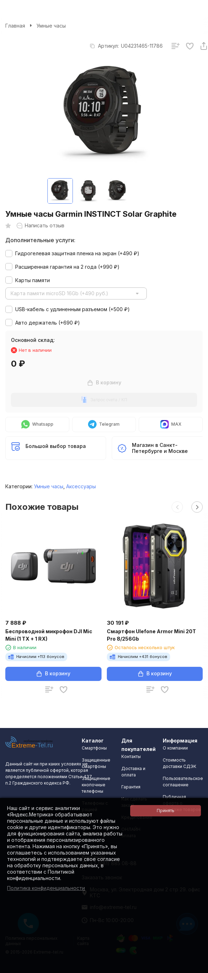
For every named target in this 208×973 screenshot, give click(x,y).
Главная (15, 26)
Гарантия (130, 787)
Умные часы (51, 26)
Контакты (131, 756)
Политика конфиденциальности (46, 888)
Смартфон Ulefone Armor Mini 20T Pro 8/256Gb (151, 635)
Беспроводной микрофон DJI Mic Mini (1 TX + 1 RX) (48, 635)
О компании (175, 748)
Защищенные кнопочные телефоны (96, 785)
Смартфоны (94, 748)
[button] (177, 507)
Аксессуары (81, 486)
